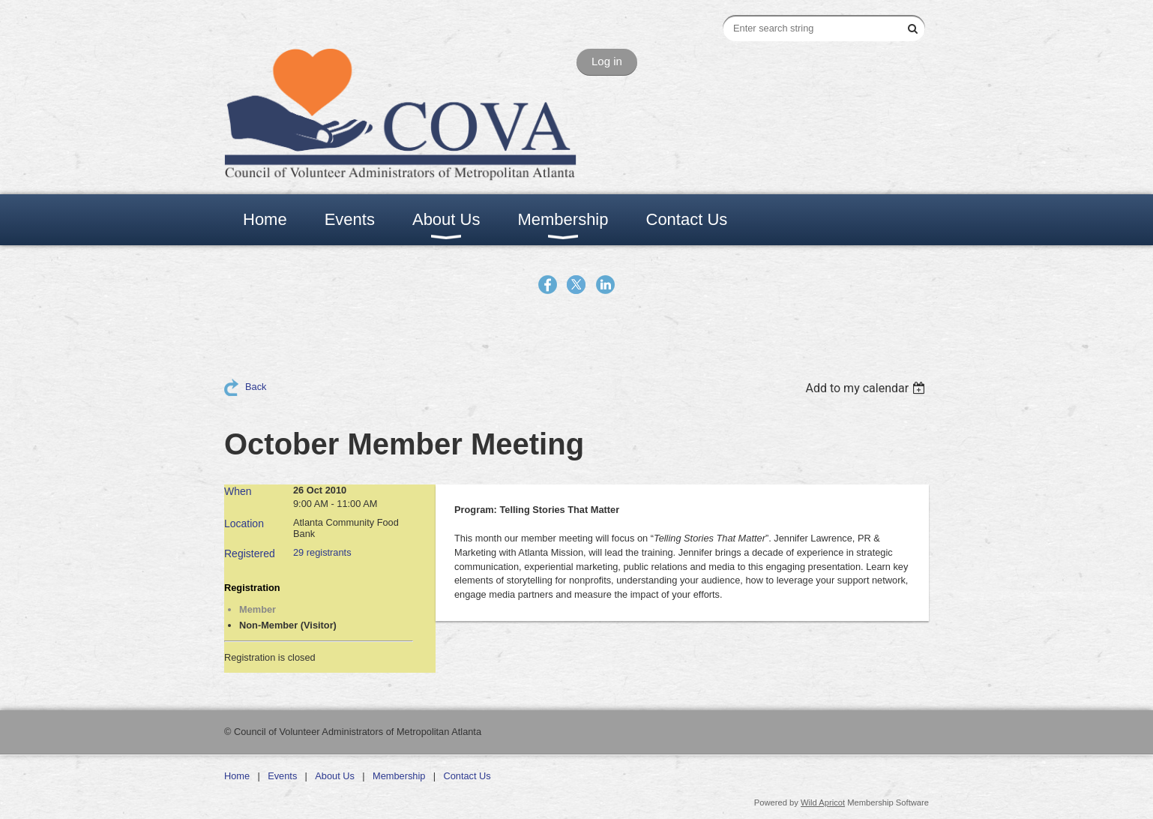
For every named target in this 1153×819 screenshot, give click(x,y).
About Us (335, 776)
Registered (249, 554)
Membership (399, 776)
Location (244, 524)
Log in (606, 61)
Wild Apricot (823, 802)
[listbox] (867, 388)
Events (282, 776)
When (238, 491)
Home (237, 776)
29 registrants (322, 552)
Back (255, 386)
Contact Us (466, 776)
